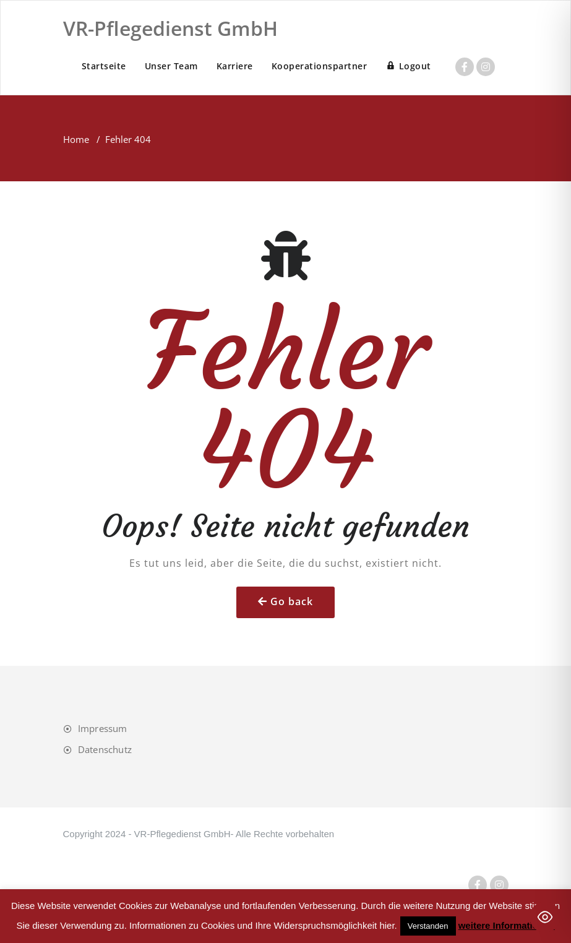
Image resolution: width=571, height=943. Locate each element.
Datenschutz (105, 749)
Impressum (102, 728)
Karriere (235, 66)
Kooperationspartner (319, 66)
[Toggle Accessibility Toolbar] (545, 917)
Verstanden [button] (428, 926)
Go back (291, 601)
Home (76, 139)
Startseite (104, 66)
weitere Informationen (506, 925)
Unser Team (171, 66)
